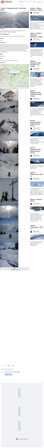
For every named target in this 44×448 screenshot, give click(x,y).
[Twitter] (11, 366)
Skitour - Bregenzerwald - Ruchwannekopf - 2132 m (36, 93)
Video (14, 268)
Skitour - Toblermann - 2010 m (36, 227)
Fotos (14, 88)
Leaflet (17, 86)
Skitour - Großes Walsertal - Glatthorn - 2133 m (36, 35)
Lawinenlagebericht (14, 269)
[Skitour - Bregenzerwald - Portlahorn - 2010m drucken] (6, 366)
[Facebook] (9, 366)
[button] (14, 74)
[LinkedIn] (13, 366)
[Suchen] (26, 1)
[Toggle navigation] (22, 5)
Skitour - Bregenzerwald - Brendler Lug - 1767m (35, 63)
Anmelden (40, 1)
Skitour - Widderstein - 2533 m (36, 174)
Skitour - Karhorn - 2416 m (36, 200)
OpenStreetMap (22, 86)
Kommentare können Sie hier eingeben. (12, 371)
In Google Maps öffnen (14, 71)
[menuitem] (19, 388)
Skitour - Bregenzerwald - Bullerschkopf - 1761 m (35, 123)
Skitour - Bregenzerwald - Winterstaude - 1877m (35, 150)
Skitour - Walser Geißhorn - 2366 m (36, 9)
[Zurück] (0, 8)
